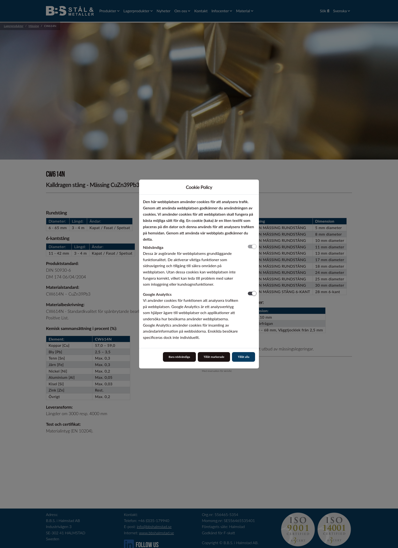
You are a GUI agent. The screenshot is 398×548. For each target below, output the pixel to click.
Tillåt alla (243, 357)
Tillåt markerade (214, 357)
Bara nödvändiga (179, 357)
